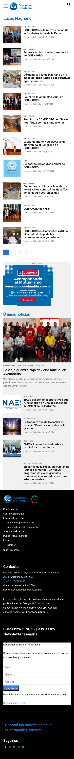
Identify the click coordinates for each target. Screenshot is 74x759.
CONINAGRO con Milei (36, 208)
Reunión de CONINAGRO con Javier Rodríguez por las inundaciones (45, 121)
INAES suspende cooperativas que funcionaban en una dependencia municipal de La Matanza (46, 403)
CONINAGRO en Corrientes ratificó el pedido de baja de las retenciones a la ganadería (45, 234)
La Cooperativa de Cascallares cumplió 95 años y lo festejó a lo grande (44, 425)
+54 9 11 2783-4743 (14, 581)
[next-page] (26, 252)
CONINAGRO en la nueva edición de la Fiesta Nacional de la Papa (45, 32)
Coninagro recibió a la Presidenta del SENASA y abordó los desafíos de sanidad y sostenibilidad (45, 189)
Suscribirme (11, 688)
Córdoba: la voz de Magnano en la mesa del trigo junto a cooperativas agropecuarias (46, 78)
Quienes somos (11, 550)
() (42, 607)
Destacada (28, 396)
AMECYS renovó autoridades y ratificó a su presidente (43, 446)
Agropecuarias (29, 27)
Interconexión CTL (37, 612)
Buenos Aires (9, 366)
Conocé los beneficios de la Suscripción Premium (28, 727)
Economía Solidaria (32, 37)
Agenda (26, 161)
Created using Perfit (14, 703)
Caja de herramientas (33, 463)
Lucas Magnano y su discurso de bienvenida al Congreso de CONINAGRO (44, 144)
